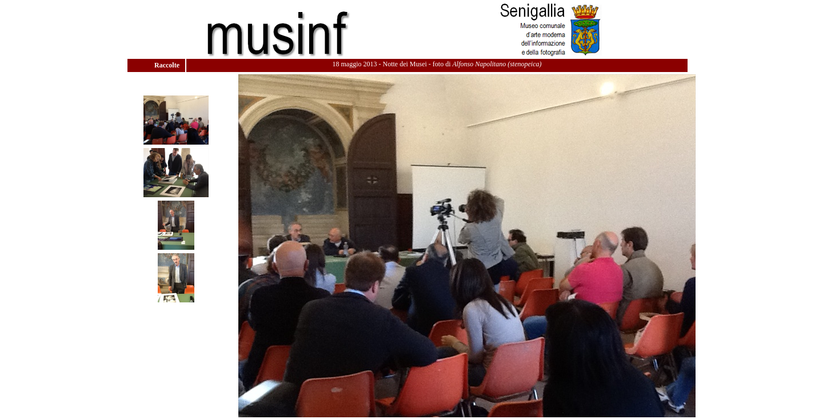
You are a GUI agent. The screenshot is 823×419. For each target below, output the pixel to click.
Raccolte (168, 65)
